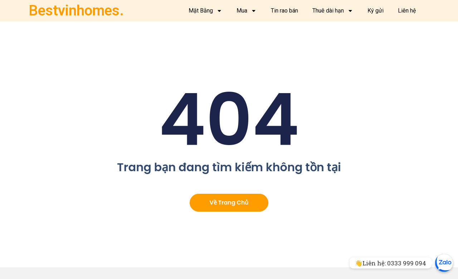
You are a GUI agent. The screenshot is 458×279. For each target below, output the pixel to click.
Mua (247, 10)
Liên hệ (407, 10)
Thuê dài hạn (332, 10)
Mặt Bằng (205, 10)
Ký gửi (375, 10)
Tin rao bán (284, 10)
